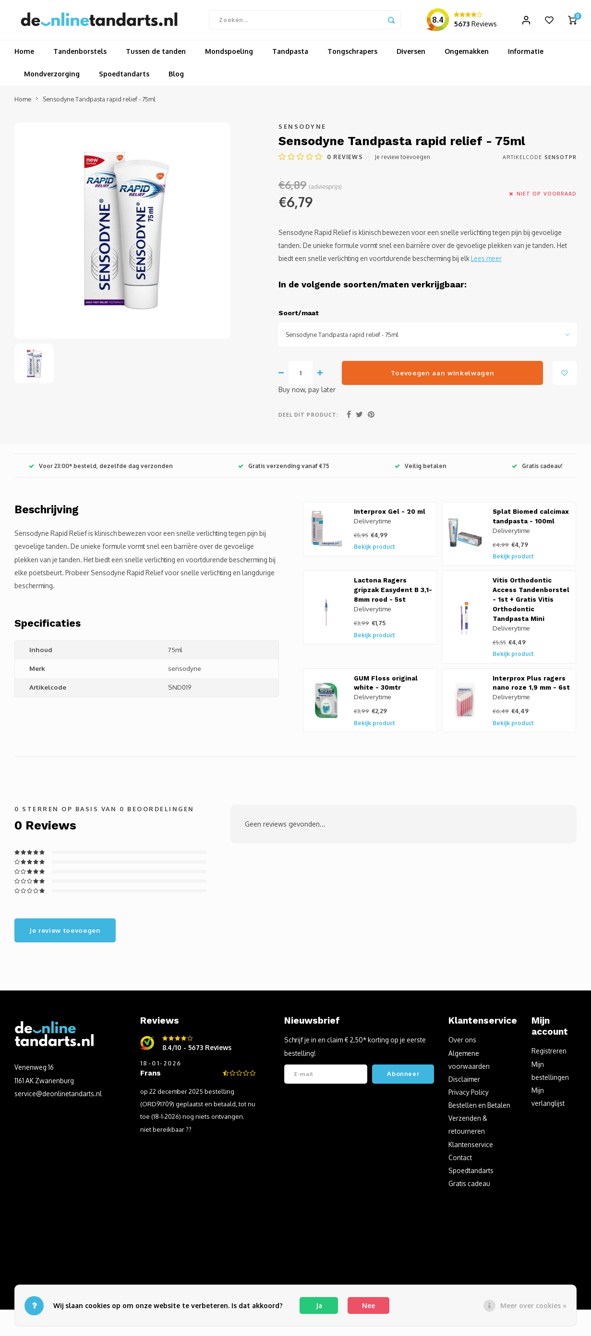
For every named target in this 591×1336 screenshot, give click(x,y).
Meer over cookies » (533, 1305)
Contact (460, 1161)
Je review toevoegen (402, 160)
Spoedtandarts (124, 78)
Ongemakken (467, 55)
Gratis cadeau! (537, 469)
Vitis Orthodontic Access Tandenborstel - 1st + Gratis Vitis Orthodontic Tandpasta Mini (531, 603)
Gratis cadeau (469, 1187)
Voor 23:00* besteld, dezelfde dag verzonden (101, 469)
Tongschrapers (352, 55)
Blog (176, 78)
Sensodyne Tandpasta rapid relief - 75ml (99, 102)
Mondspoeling (229, 55)
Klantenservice (470, 1148)
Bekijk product (374, 550)
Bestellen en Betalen (479, 1109)
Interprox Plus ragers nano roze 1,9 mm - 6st (531, 686)
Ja (319, 1305)
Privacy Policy (468, 1096)
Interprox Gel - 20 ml (389, 515)
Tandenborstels (80, 55)
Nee (368, 1305)
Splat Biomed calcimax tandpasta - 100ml (531, 520)
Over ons (462, 1043)
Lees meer (486, 262)
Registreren (549, 1055)
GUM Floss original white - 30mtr (386, 686)
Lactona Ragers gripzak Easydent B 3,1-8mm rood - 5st (393, 594)
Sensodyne (302, 130)
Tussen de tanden (156, 55)
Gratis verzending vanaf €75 (283, 469)
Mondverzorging (52, 78)
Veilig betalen (420, 469)
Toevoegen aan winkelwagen (443, 376)
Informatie (525, 55)
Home (24, 55)
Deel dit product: (308, 418)
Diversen (411, 55)
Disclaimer (464, 1082)
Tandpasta (290, 55)
